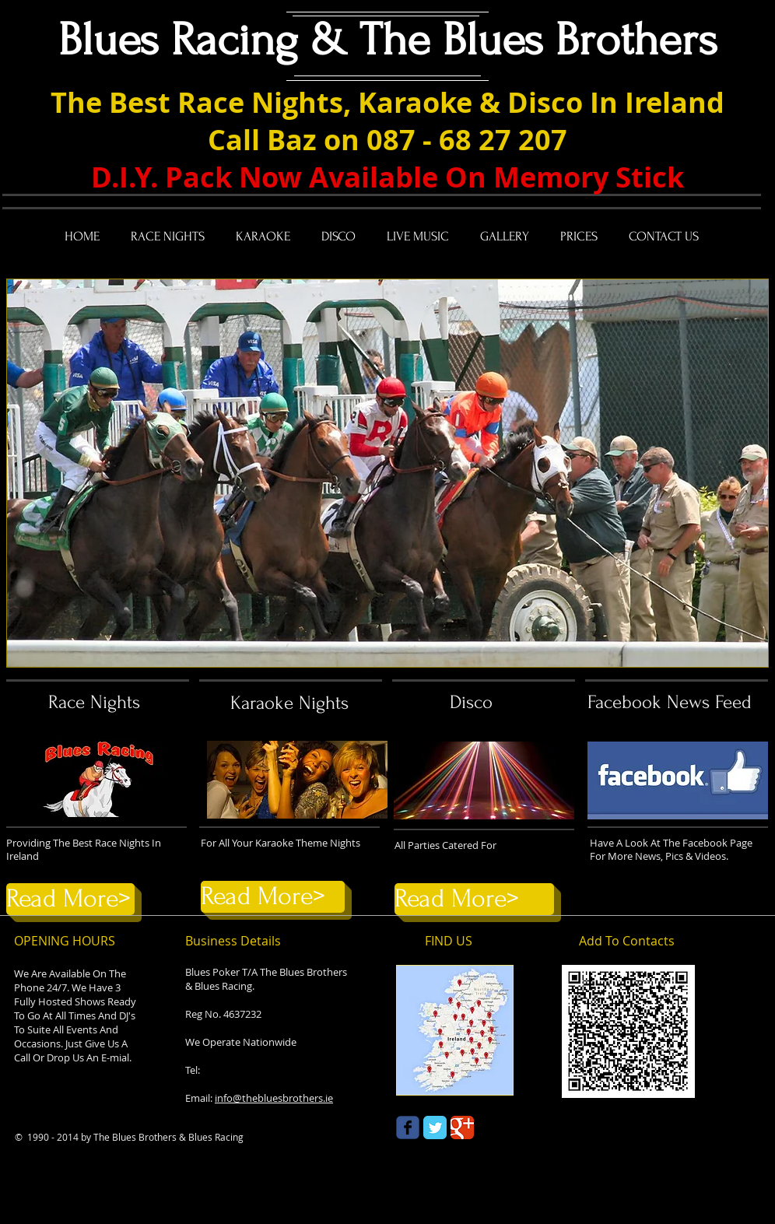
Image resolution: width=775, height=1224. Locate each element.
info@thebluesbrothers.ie (274, 1098)
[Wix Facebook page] (407, 1127)
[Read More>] (70, 899)
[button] (387, 473)
